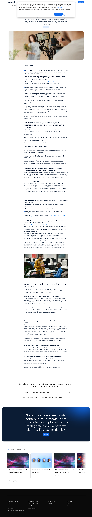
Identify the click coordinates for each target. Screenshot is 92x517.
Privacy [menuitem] (68, 504)
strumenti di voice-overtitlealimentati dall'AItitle (38, 224)
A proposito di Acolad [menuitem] (13, 502)
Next (15, 483)
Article (12, 450)
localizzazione (35, 102)
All (8, 450)
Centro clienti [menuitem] (51, 502)
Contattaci (81, 2)
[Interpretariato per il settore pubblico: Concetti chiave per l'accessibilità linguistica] (41, 466)
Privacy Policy (59, 7)
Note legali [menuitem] (69, 502)
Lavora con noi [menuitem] (11, 508)
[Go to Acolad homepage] (11, 2)
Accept (58, 14)
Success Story (19, 450)
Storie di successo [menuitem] (32, 506)
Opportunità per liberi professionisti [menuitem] (16, 511)
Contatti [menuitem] (50, 504)
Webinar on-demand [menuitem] (33, 502)
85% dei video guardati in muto (56, 81)
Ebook (25, 450)
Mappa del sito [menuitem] (70, 506)
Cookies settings (48, 14)
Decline (68, 14)
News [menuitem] (9, 504)
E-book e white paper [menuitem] (33, 504)
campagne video (52, 215)
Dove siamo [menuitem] (10, 506)
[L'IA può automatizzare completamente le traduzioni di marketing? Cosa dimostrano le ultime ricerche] (64, 466)
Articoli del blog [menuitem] (32, 508)
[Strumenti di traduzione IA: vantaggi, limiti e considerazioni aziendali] (18, 466)
